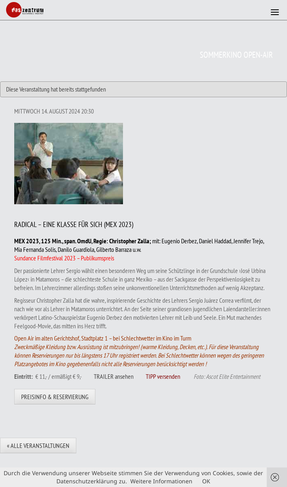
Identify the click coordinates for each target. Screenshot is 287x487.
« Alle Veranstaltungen (38, 445)
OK (206, 481)
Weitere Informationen (161, 481)
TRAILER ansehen (114, 376)
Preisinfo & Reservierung (54, 397)
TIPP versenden (163, 376)
